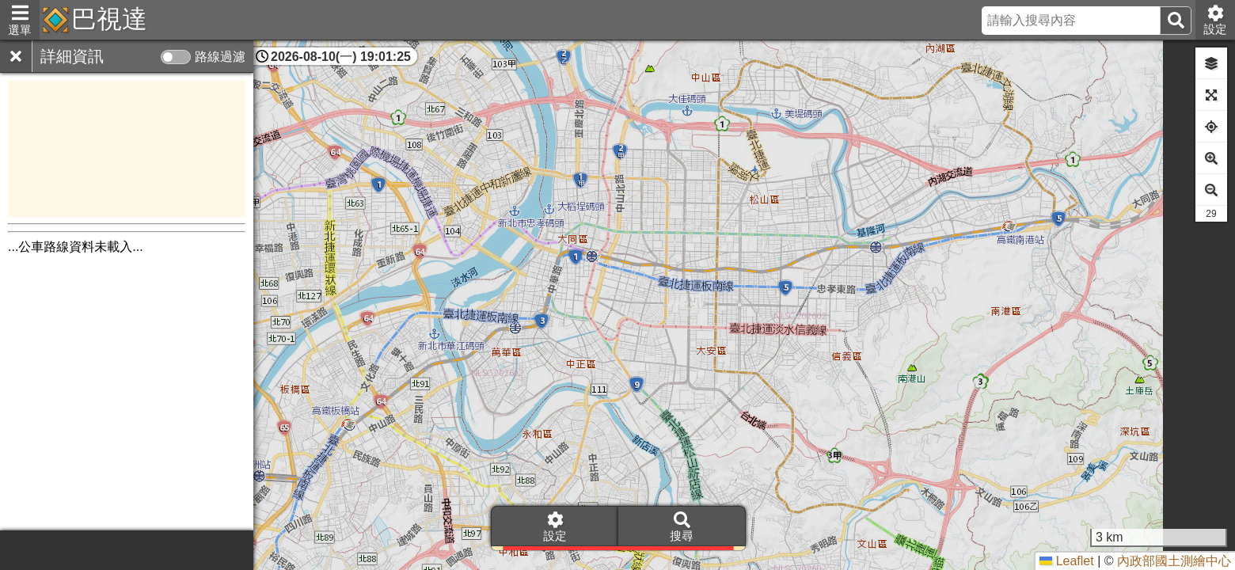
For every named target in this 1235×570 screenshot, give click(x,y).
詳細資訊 (72, 56)
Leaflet (1066, 561)
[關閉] (16, 56)
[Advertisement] (126, 149)
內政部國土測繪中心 (1174, 561)
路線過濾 (220, 56)
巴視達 (109, 19)
